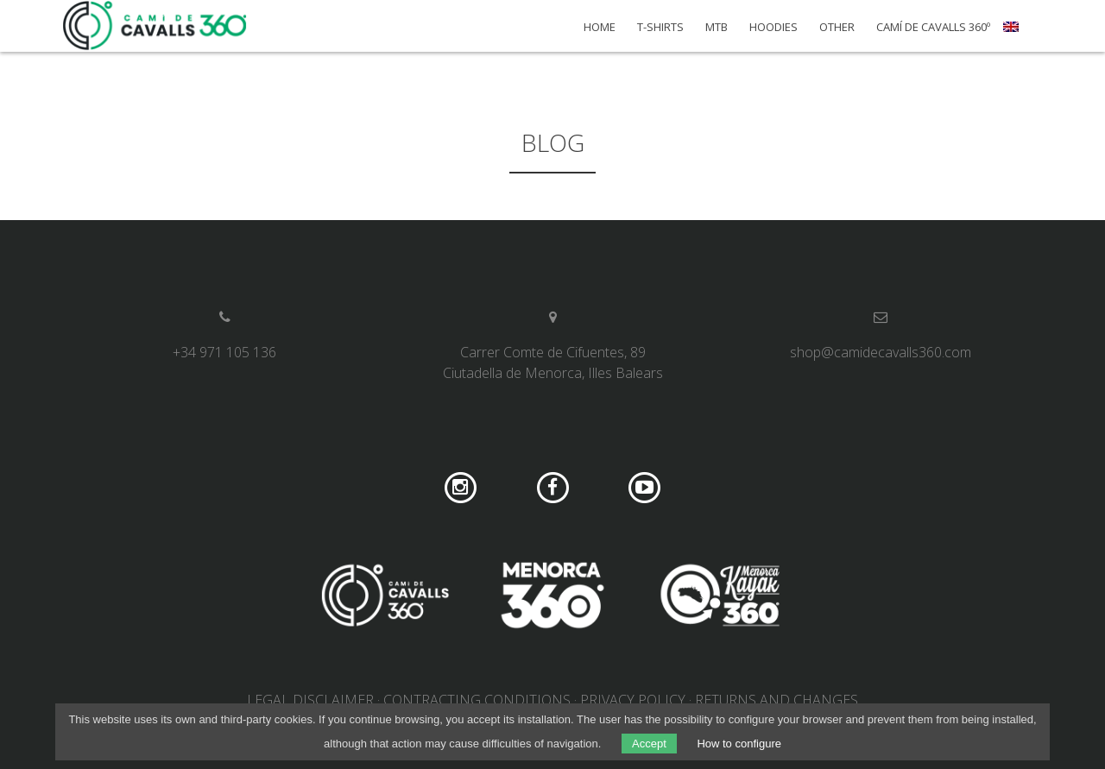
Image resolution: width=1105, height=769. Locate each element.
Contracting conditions (477, 699)
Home (600, 27)
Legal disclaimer (310, 699)
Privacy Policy (632, 699)
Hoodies (773, 27)
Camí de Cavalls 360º (933, 27)
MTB (716, 27)
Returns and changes (776, 699)
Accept (649, 743)
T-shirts (660, 27)
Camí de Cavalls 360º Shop (155, 26)
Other (837, 27)
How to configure (739, 743)
